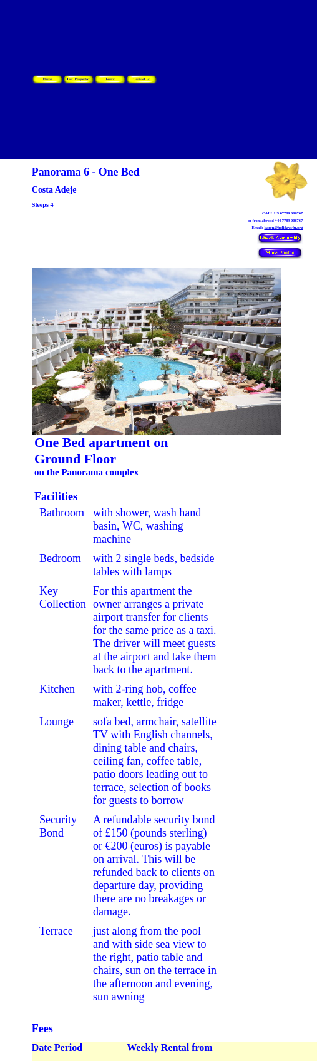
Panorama (82, 472)
